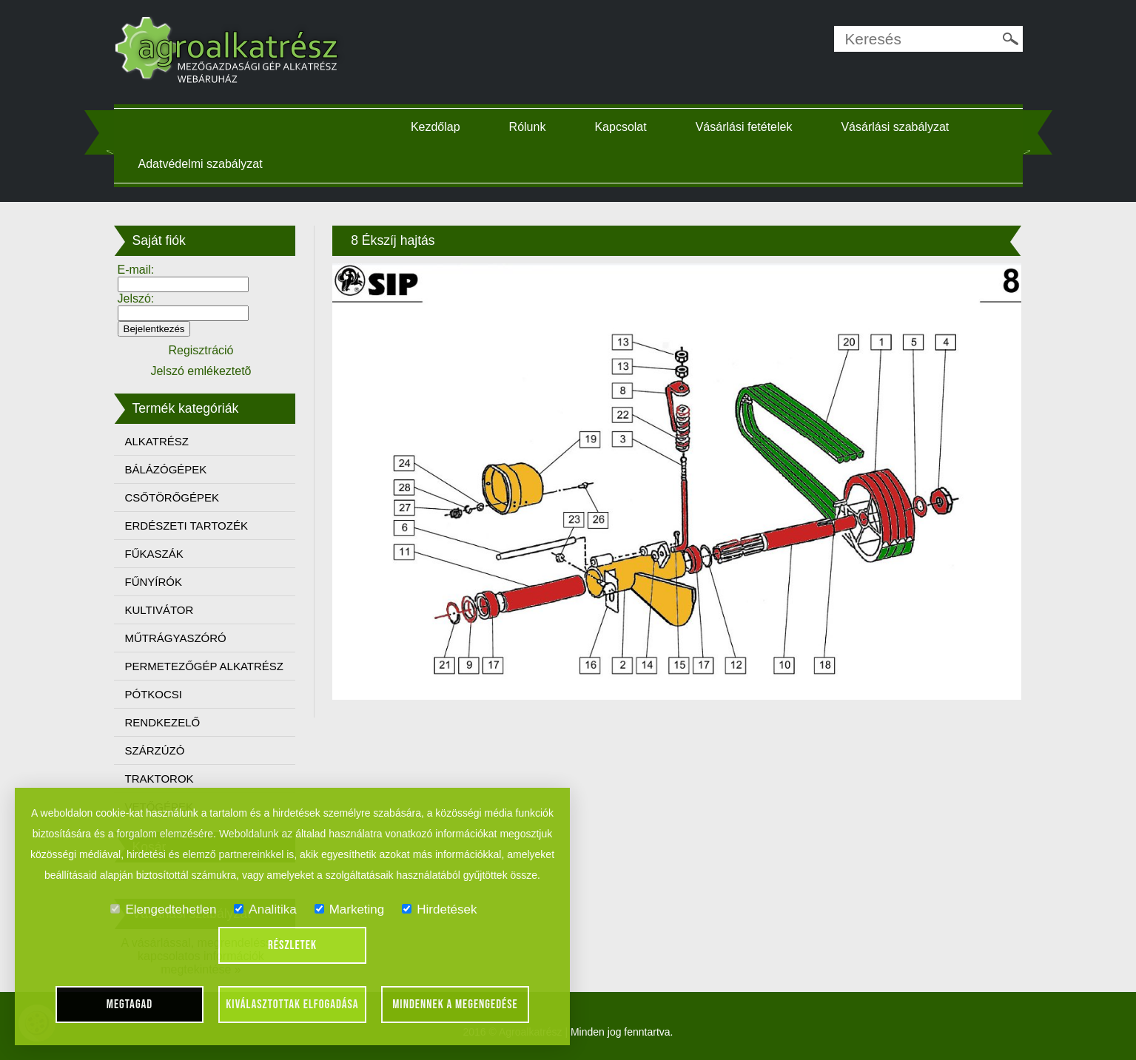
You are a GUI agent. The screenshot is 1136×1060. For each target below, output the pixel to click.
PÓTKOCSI (154, 694)
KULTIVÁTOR (159, 610)
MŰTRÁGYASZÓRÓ (175, 638)
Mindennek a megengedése (455, 1004)
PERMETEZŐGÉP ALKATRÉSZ (204, 666)
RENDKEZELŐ (163, 722)
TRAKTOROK (159, 778)
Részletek (292, 945)
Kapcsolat (620, 127)
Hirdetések (439, 909)
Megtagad (130, 1004)
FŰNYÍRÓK (154, 581)
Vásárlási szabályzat (895, 127)
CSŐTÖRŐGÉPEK (172, 497)
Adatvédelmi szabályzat (200, 164)
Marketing (350, 909)
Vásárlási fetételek (744, 127)
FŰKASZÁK (154, 553)
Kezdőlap (435, 127)
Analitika (265, 909)
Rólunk (527, 127)
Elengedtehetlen (163, 909)
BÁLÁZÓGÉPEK (166, 469)
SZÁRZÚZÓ (155, 750)
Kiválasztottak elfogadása (292, 1004)
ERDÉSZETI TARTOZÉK (186, 525)
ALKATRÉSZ (157, 441)
